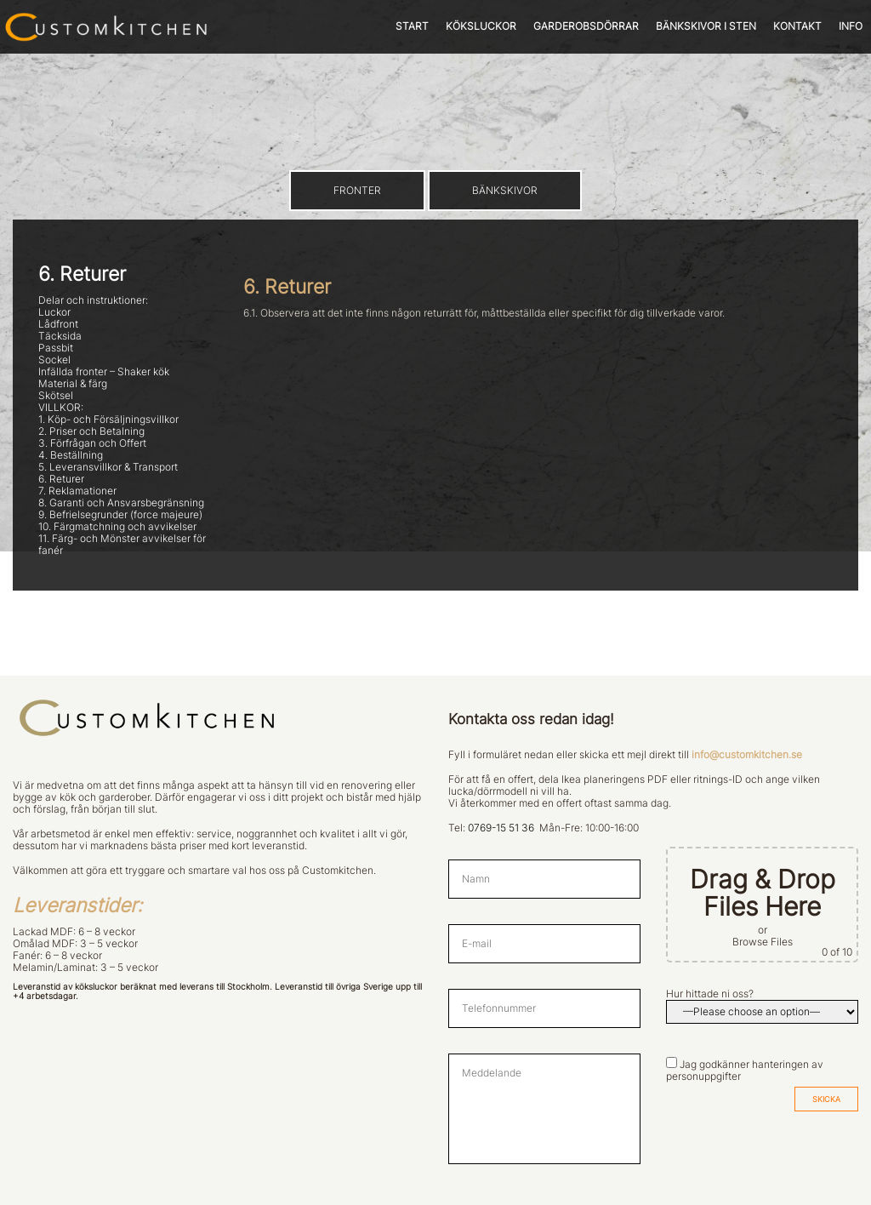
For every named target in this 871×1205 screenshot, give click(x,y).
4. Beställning (70, 455)
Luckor (54, 312)
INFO (850, 26)
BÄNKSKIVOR (505, 191)
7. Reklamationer (77, 491)
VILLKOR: (60, 408)
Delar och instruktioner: (93, 300)
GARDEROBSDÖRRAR (586, 26)
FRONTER (357, 191)
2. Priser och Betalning (91, 431)
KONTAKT (797, 26)
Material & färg (72, 384)
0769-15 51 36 (501, 828)
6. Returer (61, 479)
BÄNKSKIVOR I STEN (706, 26)
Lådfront (58, 324)
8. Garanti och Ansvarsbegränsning (121, 503)
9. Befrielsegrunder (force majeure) (120, 515)
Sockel (54, 360)
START (412, 26)
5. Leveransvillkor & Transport (108, 467)
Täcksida (60, 336)
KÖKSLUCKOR (481, 26)
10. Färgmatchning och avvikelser (117, 527)
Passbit (55, 348)
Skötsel (55, 396)
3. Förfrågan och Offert (92, 443)
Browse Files (762, 942)
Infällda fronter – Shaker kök (103, 372)
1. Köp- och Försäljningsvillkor (108, 419)
